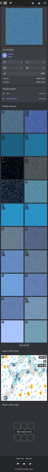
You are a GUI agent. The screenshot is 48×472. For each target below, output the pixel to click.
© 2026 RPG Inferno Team (24, 469)
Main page (20, 458)
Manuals (29, 458)
